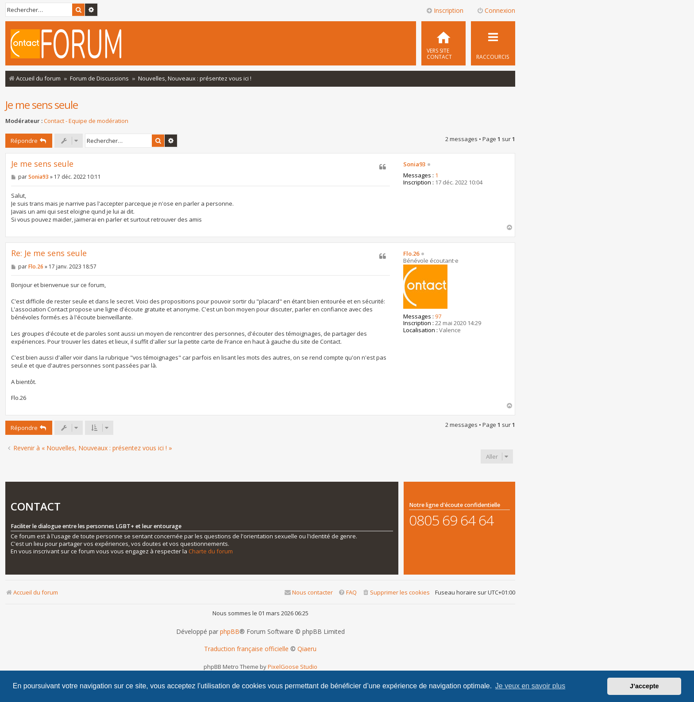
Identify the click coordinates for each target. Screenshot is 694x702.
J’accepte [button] (644, 686)
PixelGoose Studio (292, 667)
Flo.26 (411, 253)
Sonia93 (414, 164)
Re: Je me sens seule (49, 253)
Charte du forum (211, 551)
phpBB (229, 632)
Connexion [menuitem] (496, 10)
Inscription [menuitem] (444, 10)
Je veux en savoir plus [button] (530, 686)
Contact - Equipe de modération (86, 121)
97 (438, 316)
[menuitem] (443, 43)
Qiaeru (306, 649)
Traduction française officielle (246, 649)
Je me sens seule (41, 104)
